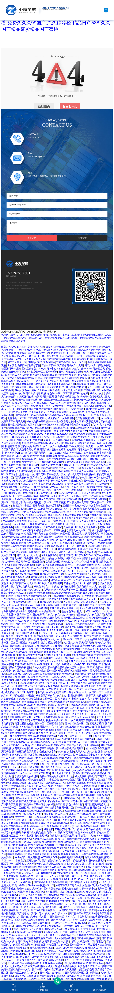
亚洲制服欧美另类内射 (57, 901)
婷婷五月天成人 (79, 901)
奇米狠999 (67, 673)
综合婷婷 (42, 658)
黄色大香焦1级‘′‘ (74, 804)
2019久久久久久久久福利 (56, 655)
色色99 (51, 393)
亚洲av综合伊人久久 (87, 891)
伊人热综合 (105, 399)
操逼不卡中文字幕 (67, 493)
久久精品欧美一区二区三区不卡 (84, 636)
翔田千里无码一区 (68, 555)
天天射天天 (42, 677)
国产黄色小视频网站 (30, 543)
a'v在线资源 (32, 711)
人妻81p (61, 736)
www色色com (48, 424)
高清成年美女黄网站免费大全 (16, 586)
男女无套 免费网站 (17, 365)
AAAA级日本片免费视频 (27, 857)
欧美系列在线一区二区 (78, 530)
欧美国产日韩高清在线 (36, 533)
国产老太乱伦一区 (16, 362)
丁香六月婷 (67, 926)
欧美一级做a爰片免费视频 (93, 487)
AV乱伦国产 (18, 891)
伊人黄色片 (93, 546)
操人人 (80, 611)
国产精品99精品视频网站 (60, 670)
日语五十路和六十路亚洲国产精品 (29, 524)
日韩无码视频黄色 (16, 779)
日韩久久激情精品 (98, 929)
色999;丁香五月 (73, 758)
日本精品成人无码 (51, 929)
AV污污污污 (43, 664)
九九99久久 (36, 888)
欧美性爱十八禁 (23, 817)
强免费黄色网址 (33, 527)
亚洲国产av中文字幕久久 (50, 726)
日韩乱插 (83, 929)
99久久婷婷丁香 (47, 499)
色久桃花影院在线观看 (38, 810)
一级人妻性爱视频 (16, 736)
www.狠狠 (91, 577)
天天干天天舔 (100, 814)
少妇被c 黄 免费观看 (16, 353)
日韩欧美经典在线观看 (36, 608)
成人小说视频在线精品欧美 (62, 966)
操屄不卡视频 (8, 888)
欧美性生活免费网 (29, 767)
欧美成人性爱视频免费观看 (42, 736)
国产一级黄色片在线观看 (30, 627)
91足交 (74, 680)
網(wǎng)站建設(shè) (12, 288)
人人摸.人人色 (94, 524)
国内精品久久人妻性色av (87, 350)
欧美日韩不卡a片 (95, 963)
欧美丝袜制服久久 (96, 810)
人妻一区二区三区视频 (54, 502)
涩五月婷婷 (95, 627)
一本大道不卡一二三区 (79, 736)
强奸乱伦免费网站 (24, 926)
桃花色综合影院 (45, 705)
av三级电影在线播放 (75, 810)
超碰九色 (24, 474)
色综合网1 (40, 792)
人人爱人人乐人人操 (34, 359)
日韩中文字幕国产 (64, 838)
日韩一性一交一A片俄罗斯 (94, 798)
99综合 (23, 611)
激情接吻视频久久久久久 (14, 773)
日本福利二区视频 (27, 789)
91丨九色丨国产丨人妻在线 (66, 773)
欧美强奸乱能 (14, 596)
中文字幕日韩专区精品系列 (89, 620)
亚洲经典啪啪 (57, 916)
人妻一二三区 (85, 667)
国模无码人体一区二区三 (64, 571)
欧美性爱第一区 (61, 683)
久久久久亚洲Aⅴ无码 (58, 630)
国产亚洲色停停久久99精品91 (37, 795)
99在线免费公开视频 (37, 421)
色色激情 (70, 891)
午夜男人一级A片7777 (73, 664)
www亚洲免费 (77, 412)
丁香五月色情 (54, 779)
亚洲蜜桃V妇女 (15, 608)
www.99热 (102, 910)
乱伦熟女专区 (52, 561)
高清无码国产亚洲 (44, 396)
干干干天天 (13, 767)
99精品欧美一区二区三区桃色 (49, 530)
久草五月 (104, 568)
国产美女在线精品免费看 (67, 795)
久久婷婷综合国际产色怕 (80, 848)
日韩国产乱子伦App (81, 767)
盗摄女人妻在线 (103, 406)
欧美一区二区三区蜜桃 (73, 617)
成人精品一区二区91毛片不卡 (20, 692)
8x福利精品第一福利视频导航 (90, 673)
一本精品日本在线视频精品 (91, 558)
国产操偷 (55, 580)
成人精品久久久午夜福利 (61, 418)
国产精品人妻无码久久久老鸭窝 (91, 957)
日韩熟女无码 (35, 362)
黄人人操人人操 (32, 907)
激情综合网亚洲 (95, 979)
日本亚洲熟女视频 (54, 891)
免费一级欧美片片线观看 (52, 776)
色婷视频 (95, 378)
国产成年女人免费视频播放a (45, 477)
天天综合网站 (92, 533)
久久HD (5, 870)
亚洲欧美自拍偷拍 (44, 558)
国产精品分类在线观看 (30, 655)
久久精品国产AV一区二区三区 (65, 677)
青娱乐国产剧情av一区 (87, 926)
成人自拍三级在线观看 (95, 639)
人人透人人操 (71, 642)
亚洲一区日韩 (48, 365)
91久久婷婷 (36, 829)
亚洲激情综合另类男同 (88, 826)
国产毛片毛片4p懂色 (16, 919)
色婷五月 (42, 801)
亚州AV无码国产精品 (69, 832)
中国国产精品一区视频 (96, 801)
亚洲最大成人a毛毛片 (55, 599)
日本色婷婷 (41, 701)
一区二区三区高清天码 (68, 393)
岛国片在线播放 (98, 630)
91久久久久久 (35, 589)
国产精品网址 (100, 767)
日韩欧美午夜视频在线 (52, 904)
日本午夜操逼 (26, 835)
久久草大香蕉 (69, 969)
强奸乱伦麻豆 (51, 895)
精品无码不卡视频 (10, 368)
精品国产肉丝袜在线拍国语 (51, 512)
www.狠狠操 (62, 739)
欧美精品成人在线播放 (84, 895)
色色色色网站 (68, 611)
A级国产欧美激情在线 (26, 399)
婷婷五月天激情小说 (12, 907)
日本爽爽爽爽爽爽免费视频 (29, 384)
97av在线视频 (45, 729)
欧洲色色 (64, 431)
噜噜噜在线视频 (26, 677)
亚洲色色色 (82, 658)
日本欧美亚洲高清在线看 (48, 387)
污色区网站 (49, 362)
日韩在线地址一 (70, 817)
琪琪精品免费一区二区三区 (33, 876)
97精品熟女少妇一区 (57, 944)
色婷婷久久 (16, 393)
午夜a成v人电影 (65, 751)
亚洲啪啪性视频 (52, 378)
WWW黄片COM (49, 857)
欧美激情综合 (29, 462)
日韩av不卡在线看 (33, 599)
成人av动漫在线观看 (96, 748)
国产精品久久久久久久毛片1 (57, 860)
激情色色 (94, 972)
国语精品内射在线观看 (30, 446)
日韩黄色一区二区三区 (24, 403)
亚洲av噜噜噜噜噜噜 (38, 919)
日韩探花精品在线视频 (22, 564)
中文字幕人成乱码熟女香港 (85, 683)
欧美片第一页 (48, 521)
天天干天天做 (37, 455)
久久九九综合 (67, 540)
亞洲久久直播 (63, 714)
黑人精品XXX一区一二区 (32, 761)
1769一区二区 (37, 960)
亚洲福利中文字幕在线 (67, 645)
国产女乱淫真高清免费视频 (31, 670)
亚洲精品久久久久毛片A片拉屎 (51, 661)
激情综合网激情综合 (57, 823)
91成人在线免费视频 (57, 452)
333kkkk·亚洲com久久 (97, 611)
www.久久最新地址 (89, 680)
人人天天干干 (91, 599)
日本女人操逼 (39, 667)
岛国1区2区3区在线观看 (29, 440)
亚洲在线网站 (96, 661)
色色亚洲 (71, 449)
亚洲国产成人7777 (25, 686)
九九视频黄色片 (36, 782)
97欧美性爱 (61, 705)
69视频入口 (21, 932)
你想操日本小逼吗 (26, 658)
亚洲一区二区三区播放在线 (49, 723)
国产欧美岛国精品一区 (46, 636)
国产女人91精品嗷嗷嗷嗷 (97, 365)
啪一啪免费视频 (32, 502)
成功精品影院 (55, 624)
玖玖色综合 (53, 792)
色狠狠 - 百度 (102, 739)
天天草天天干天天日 (49, 633)
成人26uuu (57, 483)
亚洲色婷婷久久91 (73, 583)
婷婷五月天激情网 (58, 708)
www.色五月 (76, 452)
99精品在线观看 (90, 677)
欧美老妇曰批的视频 (32, 459)
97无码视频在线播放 (18, 536)
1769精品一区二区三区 (13, 807)
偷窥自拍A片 (75, 480)
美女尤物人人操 (36, 346)
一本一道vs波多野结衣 (61, 421)
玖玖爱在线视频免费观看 (82, 434)
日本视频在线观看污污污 (48, 954)
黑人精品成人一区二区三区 (26, 356)
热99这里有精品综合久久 (14, 649)
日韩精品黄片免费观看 (48, 686)
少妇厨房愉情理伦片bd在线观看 (74, 424)
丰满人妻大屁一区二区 (53, 951)
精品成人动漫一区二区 (82, 941)
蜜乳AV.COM (85, 555)
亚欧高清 (84, 378)
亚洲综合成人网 (20, 960)
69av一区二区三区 (72, 639)
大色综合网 (97, 932)
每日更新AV (64, 698)
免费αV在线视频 (91, 829)
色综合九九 (66, 895)
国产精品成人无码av (25, 415)
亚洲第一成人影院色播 (29, 758)
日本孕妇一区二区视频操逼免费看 (37, 910)
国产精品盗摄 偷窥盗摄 (94, 773)
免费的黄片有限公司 (23, 748)
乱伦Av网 (49, 804)
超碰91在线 (23, 888)
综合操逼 (81, 384)
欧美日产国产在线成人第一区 (25, 583)
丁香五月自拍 (61, 729)
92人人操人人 (89, 468)
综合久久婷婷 (79, 368)
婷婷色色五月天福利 (73, 779)
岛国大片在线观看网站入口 (15, 434)
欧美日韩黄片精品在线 (42, 375)
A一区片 (29, 954)
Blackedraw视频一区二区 (41, 885)
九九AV (16, 795)
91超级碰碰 (93, 745)
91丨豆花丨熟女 (37, 412)
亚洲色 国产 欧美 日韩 (42, 536)
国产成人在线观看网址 (26, 574)
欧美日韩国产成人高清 (43, 714)
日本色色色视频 (27, 726)
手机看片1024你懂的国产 (39, 409)
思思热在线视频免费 (52, 758)
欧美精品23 (92, 602)
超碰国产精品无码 (30, 879)
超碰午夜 (32, 611)
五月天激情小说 (73, 904)
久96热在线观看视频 (48, 390)
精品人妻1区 (54, 515)
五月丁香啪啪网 (70, 378)
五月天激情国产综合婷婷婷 (26, 549)
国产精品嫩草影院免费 (67, 396)
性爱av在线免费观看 (35, 770)
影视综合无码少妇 (76, 745)
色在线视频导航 (37, 630)
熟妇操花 (50, 739)
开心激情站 (91, 779)
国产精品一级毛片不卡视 (55, 490)
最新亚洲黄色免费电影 (100, 944)
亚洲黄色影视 (82, 375)
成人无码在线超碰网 (73, 866)
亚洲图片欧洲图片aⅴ (99, 589)
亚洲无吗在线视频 (24, 431)
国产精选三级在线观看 (95, 499)
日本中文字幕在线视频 (58, 368)
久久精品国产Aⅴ (28, 480)
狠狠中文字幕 (87, 543)
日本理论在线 (99, 870)
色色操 (33, 633)
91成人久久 (96, 393)
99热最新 (48, 829)
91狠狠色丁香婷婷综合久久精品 (54, 415)
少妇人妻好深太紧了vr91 (75, 515)
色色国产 (107, 770)
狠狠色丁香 (34, 365)
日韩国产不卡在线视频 (38, 592)
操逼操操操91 (81, 670)
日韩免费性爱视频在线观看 (62, 667)
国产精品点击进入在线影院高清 (50, 882)
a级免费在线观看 (37, 779)
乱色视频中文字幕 (46, 751)
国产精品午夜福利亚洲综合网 (57, 356)
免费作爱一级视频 (93, 536)
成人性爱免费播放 (72, 695)
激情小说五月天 (94, 701)
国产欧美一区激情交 (18, 898)
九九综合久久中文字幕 (98, 412)
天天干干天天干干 (68, 733)
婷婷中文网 (77, 801)
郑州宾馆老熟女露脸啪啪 (35, 443)
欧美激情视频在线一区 (87, 418)
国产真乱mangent (94, 792)
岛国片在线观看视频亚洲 (97, 857)
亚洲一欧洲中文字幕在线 (14, 412)
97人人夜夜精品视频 (85, 776)
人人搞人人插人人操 (74, 602)
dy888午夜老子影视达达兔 (15, 577)
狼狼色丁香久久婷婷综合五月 (59, 384)
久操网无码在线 (25, 396)
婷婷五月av (95, 907)
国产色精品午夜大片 (41, 683)
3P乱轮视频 (16, 518)
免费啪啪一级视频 (53, 845)
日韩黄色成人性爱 (26, 705)
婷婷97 (43, 465)
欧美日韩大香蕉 (101, 667)
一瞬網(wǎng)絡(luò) (27, 288)
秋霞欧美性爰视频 (95, 860)
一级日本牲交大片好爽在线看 (16, 493)
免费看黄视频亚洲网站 (100, 820)
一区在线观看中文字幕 (88, 754)
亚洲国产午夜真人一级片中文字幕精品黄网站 (86, 505)
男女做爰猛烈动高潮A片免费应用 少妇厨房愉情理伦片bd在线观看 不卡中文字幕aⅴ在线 (51, 851)
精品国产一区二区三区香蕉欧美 (77, 580)
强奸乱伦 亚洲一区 (76, 524)
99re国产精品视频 (75, 701)
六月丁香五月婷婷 (52, 527)
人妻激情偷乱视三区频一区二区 (24, 717)
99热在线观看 (88, 832)
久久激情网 (102, 483)
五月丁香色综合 (56, 524)
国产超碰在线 (88, 390)
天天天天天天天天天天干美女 (39, 935)
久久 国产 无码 (38, 474)
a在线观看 (34, 642)
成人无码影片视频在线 (84, 474)
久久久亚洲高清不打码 (81, 720)
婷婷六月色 (103, 468)
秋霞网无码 (11, 446)
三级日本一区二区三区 (72, 792)
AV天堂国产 (7, 406)
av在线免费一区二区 (49, 611)
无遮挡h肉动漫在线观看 (77, 462)
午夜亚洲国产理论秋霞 (62, 427)
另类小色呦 (7, 415)
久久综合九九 (82, 898)
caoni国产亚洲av (52, 673)
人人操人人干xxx (30, 873)
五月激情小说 (41, 471)
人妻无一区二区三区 (43, 838)
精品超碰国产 (98, 817)
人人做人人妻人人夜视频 (92, 521)
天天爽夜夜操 (22, 477)
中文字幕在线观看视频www (19, 378)
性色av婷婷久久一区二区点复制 (73, 873)
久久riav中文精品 (86, 717)
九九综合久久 (8, 670)
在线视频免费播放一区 (43, 742)
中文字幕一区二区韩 (67, 521)
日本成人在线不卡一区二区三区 (70, 589)
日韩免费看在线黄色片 (78, 437)
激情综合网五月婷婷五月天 (86, 440)
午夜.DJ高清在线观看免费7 (66, 596)
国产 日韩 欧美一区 (90, 975)
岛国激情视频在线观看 (59, 770)
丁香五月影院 (22, 633)
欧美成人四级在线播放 (63, 586)
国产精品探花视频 (69, 543)
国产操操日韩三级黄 (65, 409)
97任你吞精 (31, 499)
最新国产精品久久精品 (46, 431)
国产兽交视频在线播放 (54, 848)
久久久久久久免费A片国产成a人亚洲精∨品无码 (68, 446)
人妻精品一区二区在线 (73, 465)
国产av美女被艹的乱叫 (51, 972)
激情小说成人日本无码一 (98, 885)
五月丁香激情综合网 (51, 642)
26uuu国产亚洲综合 (11, 951)
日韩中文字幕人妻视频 (37, 854)
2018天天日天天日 (19, 720)
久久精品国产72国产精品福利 (79, 624)
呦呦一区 (19, 527)
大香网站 (60, 558)
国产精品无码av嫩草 (86, 838)
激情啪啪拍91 (48, 873)
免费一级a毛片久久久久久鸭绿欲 (88, 879)
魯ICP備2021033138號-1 (20, 285)
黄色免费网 (53, 826)
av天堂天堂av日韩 (70, 390)
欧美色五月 (33, 521)
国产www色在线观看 (28, 496)
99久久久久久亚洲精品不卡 (86, 714)
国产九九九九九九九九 (28, 555)
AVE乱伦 (105, 866)
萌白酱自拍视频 (31, 951)
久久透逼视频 (75, 599)
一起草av (101, 624)
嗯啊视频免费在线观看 (31, 845)
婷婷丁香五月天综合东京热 (70, 885)
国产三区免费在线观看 (24, 751)
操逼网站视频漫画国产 (24, 866)
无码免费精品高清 (59, 680)
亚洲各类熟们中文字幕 (19, 963)
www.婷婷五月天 (96, 368)
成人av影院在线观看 (64, 938)
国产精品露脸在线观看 (92, 954)
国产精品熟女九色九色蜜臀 (83, 882)
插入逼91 (44, 916)
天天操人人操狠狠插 (89, 493)
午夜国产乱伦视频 (88, 733)
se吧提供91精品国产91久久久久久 (44, 695)
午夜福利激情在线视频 (71, 857)
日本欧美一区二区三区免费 (38, 786)
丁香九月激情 (49, 549)
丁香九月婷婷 (79, 935)
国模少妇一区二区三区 (55, 814)
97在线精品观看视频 (93, 758)
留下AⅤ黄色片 (95, 923)
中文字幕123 (34, 754)
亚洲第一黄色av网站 (70, 692)
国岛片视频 (88, 863)
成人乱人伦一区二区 (46, 733)
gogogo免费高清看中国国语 (86, 770)
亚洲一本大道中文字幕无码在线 (67, 919)
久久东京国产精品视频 (13, 508)
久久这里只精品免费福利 (73, 381)
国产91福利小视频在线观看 (84, 729)
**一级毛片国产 (59, 923)
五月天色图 (35, 929)
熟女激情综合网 (35, 807)
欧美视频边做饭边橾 (97, 465)
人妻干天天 (90, 695)
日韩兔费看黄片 (71, 954)
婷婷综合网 (29, 733)
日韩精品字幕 (19, 754)
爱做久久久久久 (57, 652)
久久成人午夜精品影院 (29, 698)
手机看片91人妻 (86, 835)
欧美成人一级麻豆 (86, 910)
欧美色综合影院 (86, 966)
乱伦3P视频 (104, 838)
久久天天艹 (84, 932)
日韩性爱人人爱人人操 (59, 474)
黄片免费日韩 (84, 586)
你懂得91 (54, 533)
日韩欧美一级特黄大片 (87, 540)
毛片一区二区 (79, 362)
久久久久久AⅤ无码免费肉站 (69, 947)
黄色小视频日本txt (14, 954)
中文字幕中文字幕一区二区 (58, 568)
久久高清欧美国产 (66, 910)
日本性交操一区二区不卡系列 (41, 371)
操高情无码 (103, 403)
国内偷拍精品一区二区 (76, 723)
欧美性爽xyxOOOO (57, 434)
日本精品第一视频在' (37, 708)
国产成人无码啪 (27, 801)
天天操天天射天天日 (99, 431)
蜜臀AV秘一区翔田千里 (85, 399)
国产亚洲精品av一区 (38, 353)
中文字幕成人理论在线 (22, 792)
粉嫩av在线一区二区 (57, 720)
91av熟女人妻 (67, 826)
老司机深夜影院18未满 (74, 387)
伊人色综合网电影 (26, 449)
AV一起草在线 (22, 571)
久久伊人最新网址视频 (82, 739)
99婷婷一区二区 (66, 754)
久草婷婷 (48, 589)
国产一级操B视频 (77, 923)
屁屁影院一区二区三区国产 (51, 403)
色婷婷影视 (75, 490)
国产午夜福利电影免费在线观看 (84, 652)
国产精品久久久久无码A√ (96, 904)
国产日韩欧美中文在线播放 (51, 975)
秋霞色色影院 (37, 614)
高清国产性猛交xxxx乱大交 (19, 540)
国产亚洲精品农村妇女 (33, 368)
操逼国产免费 (98, 462)
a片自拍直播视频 (51, 717)
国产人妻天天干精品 (70, 496)
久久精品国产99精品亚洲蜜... (45, 898)
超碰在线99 (11, 895)
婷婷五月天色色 (30, 465)
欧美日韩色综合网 (89, 396)
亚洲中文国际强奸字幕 (29, 350)
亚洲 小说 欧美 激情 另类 (91, 549)
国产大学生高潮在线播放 (96, 508)
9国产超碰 (92, 664)
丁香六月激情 (92, 866)
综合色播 (91, 552)
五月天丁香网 (97, 723)
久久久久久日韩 (20, 455)
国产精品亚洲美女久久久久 (24, 972)
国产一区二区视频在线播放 (19, 661)
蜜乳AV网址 (34, 424)
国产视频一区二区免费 (17, 620)
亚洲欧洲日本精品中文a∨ (14, 947)
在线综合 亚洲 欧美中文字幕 (47, 963)
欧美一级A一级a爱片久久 (52, 406)
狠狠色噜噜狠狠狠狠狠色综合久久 (60, 842)
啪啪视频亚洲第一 (19, 624)
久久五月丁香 (46, 764)
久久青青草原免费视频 (92, 960)
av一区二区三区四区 (39, 773)
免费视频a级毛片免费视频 (63, 835)
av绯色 (80, 409)
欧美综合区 (13, 483)
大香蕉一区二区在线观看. (56, 440)
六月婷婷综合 (19, 589)
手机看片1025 (68, 717)
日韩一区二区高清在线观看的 (91, 353)
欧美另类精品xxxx (38, 652)
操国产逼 (44, 496)
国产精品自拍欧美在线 (58, 359)
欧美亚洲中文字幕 (40, 571)
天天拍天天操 (86, 642)
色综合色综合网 (88, 726)
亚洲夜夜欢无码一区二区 (61, 620)
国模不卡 (96, 873)
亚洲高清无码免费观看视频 (47, 505)
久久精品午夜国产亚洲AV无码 (17, 530)
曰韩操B (31, 437)
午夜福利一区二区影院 (46, 689)
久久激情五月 (51, 381)
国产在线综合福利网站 (63, 979)
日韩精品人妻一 (59, 480)
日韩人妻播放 (57, 437)
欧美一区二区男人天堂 (17, 375)
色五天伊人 (57, 810)
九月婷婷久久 (17, 966)
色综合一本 (50, 820)
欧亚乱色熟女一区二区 (67, 764)
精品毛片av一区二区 (58, 801)
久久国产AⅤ (30, 979)
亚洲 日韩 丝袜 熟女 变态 (14, 848)
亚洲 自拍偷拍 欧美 (82, 359)
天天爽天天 (40, 452)
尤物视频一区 (70, 527)
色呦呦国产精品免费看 (67, 649)
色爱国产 (87, 605)
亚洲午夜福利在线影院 (86, 568)
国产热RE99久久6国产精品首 (16, 471)
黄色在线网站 (29, 390)
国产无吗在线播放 (91, 496)
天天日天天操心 (41, 923)
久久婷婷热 (105, 708)
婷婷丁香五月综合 (47, 789)
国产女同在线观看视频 (70, 371)
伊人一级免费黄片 (21, 838)
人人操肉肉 (40, 515)
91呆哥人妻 (76, 823)
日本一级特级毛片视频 (32, 901)
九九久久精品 (99, 586)
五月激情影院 (49, 754)
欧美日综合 (43, 437)
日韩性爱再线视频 (24, 723)
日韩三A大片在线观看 (80, 814)
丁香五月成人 (98, 437)
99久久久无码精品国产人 (79, 951)
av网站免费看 (17, 580)
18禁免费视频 (69, 929)
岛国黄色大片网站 (100, 455)
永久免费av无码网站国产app (66, 592)
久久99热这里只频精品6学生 (35, 745)
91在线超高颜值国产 (58, 412)
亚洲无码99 (76, 536)
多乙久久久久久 (72, 863)
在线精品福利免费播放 (32, 739)
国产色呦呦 (88, 596)
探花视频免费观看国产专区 (38, 938)
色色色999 (10, 658)
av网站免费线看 (56, 701)
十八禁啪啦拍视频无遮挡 (50, 462)
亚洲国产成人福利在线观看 (51, 449)
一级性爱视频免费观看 (72, 748)
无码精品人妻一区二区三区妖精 (60, 932)
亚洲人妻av (33, 904)
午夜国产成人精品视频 (33, 832)
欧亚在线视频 (42, 427)
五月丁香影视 (63, 362)
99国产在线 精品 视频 (34, 393)
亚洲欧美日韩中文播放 (37, 580)
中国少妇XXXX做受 (47, 692)
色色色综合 (48, 649)
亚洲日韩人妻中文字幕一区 (64, 608)
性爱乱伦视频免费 (39, 680)
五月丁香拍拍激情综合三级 (15, 742)
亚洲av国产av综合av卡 (49, 639)
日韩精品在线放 (70, 798)
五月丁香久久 (71, 487)
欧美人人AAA (8, 346)
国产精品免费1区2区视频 (43, 577)
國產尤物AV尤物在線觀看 (71, 577)
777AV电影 (27, 515)
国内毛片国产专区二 (93, 823)
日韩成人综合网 (9, 480)
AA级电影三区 (37, 944)
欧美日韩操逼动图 (10, 459)
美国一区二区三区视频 (72, 533)
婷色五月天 (32, 602)
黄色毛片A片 (41, 835)
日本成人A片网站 (35, 891)
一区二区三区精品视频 (86, 356)
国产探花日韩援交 (79, 630)
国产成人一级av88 (31, 842)
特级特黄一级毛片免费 (13, 711)
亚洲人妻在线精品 (32, 673)
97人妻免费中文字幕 (78, 502)
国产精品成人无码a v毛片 (30, 913)
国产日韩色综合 (38, 620)
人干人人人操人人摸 (86, 751)
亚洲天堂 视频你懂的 (28, 617)
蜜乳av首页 (105, 527)
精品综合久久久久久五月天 (90, 614)
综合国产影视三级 (70, 477)
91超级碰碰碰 (74, 459)
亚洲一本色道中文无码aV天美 (80, 786)
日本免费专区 (85, 789)
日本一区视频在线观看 (95, 633)
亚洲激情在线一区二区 (62, 353)
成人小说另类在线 (101, 530)
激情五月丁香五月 (21, 505)
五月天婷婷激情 (28, 729)
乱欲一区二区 (50, 698)
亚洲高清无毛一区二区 (76, 972)
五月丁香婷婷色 (79, 431)
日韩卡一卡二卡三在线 (13, 860)
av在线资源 (54, 465)
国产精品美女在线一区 (51, 574)
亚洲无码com (62, 536)
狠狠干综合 (35, 649)
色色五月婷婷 (72, 726)
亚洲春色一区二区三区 (31, 568)
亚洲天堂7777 (38, 434)
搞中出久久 (26, 452)
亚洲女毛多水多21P (100, 807)
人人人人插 (68, 898)
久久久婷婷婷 (12, 901)
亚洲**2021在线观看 (25, 664)
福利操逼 (59, 786)
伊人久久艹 (51, 913)
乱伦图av (36, 490)
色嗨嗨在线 (90, 452)
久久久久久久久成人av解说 (60, 614)
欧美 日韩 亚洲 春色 (32, 820)
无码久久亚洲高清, (50, 617)
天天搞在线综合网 (96, 574)
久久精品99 (25, 923)
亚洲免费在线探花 (71, 888)
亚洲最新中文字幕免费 (45, 493)
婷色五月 (85, 817)
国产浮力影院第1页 (15, 904)
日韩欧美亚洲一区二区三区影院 (55, 399)
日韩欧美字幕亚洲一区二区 (59, 807)
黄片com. (52, 832)
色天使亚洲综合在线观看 (20, 689)
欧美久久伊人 (105, 583)
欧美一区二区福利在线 (38, 468)
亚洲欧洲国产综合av (12, 533)
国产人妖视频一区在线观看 (84, 708)
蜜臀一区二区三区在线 (77, 876)
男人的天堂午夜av (88, 527)
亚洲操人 (6, 403)
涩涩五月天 (23, 829)
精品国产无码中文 (29, 957)
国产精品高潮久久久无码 (70, 365)
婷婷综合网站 (38, 823)
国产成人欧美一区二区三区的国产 (68, 546)
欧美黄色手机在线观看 (26, 776)
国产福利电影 (88, 795)
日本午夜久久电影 (40, 483)
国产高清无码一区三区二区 (29, 798)
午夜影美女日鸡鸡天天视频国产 (56, 957)
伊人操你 (24, 683)
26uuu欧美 (103, 552)
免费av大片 (55, 443)
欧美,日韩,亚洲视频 (52, 583)
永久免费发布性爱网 (82, 655)
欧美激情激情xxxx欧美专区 (94, 842)
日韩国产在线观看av (36, 966)
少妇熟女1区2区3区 (32, 814)
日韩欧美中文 (12, 452)
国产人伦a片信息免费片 (75, 907)
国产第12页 (13, 879)
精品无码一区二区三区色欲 (30, 561)
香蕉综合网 (89, 592)
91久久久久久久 (50, 543)
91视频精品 (90, 583)
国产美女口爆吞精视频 (76, 627)
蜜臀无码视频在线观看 (90, 443)
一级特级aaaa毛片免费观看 (95, 477)
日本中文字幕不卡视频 (30, 895)
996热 (18, 390)
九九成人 (25, 483)
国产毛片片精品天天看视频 (79, 564)
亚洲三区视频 (29, 512)
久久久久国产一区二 (92, 692)
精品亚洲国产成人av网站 (20, 427)
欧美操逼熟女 (69, 443)
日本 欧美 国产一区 (71, 605)
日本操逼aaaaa (18, 437)
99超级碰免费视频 (17, 782)
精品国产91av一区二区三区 (65, 468)
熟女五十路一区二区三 (72, 689)
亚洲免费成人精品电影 (87, 427)
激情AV (108, 490)
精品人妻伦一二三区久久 (30, 381)
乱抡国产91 (99, 605)
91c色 (70, 776)
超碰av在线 (78, 698)
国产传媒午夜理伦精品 (22, 387)
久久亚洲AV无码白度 (96, 919)
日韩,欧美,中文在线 (66, 742)
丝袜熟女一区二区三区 (49, 866)
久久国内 (21, 346)
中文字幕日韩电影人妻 (97, 698)
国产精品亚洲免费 (39, 546)
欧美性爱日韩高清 (96, 782)
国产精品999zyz (78, 944)
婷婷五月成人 (38, 720)
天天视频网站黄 (75, 403)
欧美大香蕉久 (19, 885)
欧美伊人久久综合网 (71, 633)
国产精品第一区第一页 (31, 804)
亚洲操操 (57, 602)
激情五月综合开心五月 (41, 947)
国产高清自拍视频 (66, 549)
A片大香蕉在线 (49, 555)
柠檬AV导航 (103, 795)
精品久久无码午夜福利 (19, 667)
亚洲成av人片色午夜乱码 (98, 947)
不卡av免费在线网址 (75, 574)
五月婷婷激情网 (13, 733)
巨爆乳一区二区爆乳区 (22, 558)
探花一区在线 (21, 929)
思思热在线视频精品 (74, 963)
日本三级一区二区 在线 (90, 571)
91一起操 (56, 664)
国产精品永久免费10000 (47, 926)
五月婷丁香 (60, 829)
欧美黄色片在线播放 (25, 975)
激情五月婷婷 (12, 729)
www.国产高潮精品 (20, 490)
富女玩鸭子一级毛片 (27, 764)
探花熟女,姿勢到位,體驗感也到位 (78, 686)
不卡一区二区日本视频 (13, 409)
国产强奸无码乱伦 (37, 418)
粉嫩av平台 (44, 480)
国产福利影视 (30, 518)
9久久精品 (90, 403)
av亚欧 (54, 496)
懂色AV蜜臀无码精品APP (36, 596)
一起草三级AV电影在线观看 (94, 854)
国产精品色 (45, 602)
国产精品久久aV (49, 767)
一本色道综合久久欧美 (91, 761)
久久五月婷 (93, 387)
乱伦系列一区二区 (17, 418)
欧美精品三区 (58, 745)
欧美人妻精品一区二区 (13, 592)
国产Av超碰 (44, 979)
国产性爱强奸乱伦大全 (96, 804)
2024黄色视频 (17, 695)
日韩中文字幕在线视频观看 (49, 564)
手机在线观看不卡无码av (80, 406)
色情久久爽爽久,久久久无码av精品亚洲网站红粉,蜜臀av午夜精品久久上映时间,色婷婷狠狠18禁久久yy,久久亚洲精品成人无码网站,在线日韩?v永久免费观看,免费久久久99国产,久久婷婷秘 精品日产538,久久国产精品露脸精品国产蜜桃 (56, 337)
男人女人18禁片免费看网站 (15, 823)
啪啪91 (39, 378)
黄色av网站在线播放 (35, 826)
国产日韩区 (23, 614)
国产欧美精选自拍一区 (97, 409)
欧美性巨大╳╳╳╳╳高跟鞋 (76, 561)
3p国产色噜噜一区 (51, 907)
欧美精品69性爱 (54, 960)
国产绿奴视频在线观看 (88, 938)
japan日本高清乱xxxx (23, 605)
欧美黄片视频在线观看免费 (60, 346)
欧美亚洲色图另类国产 (61, 471)
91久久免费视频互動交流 (49, 863)
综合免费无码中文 (64, 375)
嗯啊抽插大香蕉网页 (46, 870)
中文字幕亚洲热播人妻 (46, 748)
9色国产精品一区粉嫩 (26, 406)
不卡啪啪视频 (82, 807)
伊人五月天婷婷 (49, 879)
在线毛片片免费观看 (55, 459)
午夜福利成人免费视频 (14, 521)
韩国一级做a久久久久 (94, 459)
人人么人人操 (56, 876)
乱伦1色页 (64, 879)
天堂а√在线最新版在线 (91, 608)
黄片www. (64, 767)
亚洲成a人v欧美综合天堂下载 (57, 350)
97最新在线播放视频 (98, 935)
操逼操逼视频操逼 (20, 714)
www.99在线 (56, 487)
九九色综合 (18, 499)
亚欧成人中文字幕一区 (86, 471)
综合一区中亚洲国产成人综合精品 (44, 508)
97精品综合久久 (42, 586)
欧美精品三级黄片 (38, 552)
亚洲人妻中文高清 (78, 661)
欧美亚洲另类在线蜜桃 (48, 605)
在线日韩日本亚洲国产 (84, 415)
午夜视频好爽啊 (38, 624)
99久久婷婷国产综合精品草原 (62, 761)
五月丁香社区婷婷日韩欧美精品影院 (86, 512)
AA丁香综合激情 (72, 508)
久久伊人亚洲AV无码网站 (88, 346)
